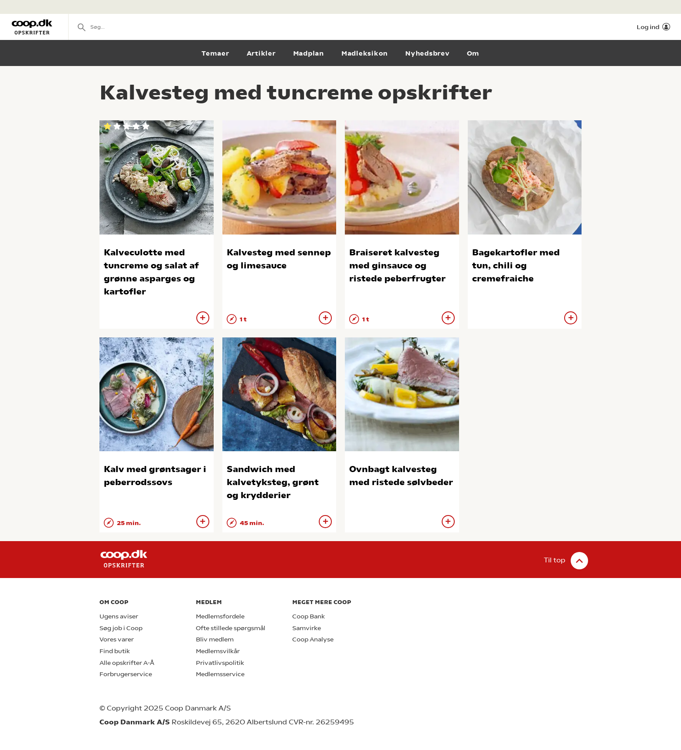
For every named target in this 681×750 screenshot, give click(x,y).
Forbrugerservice (125, 674)
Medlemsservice (220, 674)
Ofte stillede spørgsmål (230, 628)
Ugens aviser (118, 616)
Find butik (114, 651)
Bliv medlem (215, 639)
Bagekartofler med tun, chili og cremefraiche (516, 266)
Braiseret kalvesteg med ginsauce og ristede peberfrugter (397, 266)
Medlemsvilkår (218, 651)
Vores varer (116, 639)
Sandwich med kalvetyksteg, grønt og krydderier (273, 482)
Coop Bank (308, 616)
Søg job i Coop (120, 628)
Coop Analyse (313, 639)
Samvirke (306, 628)
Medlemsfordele (220, 616)
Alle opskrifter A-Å (126, 663)
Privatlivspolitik (220, 663)
